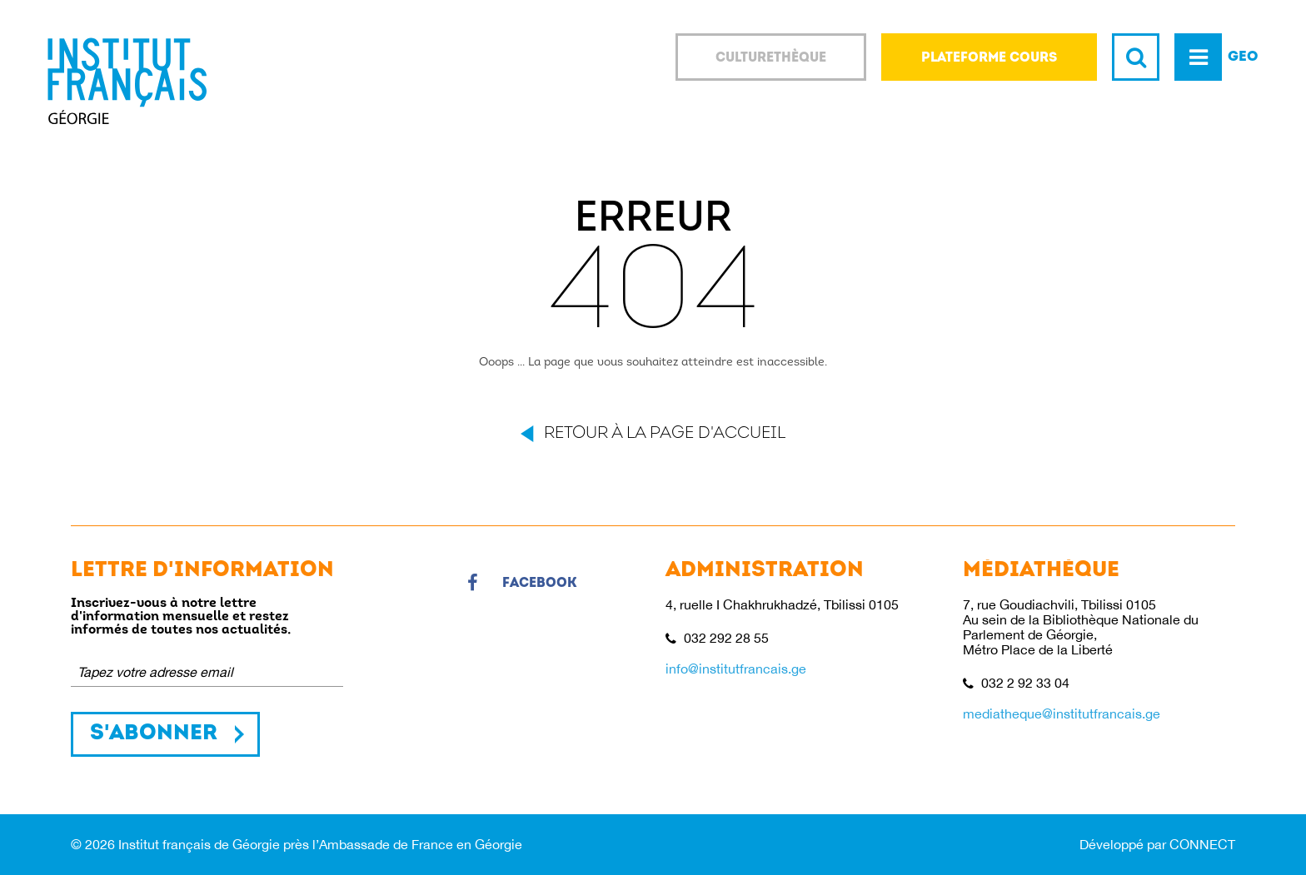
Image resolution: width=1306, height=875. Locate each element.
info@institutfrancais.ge (735, 668)
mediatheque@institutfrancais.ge (1061, 713)
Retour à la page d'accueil (664, 433)
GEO (1243, 57)
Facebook (522, 583)
